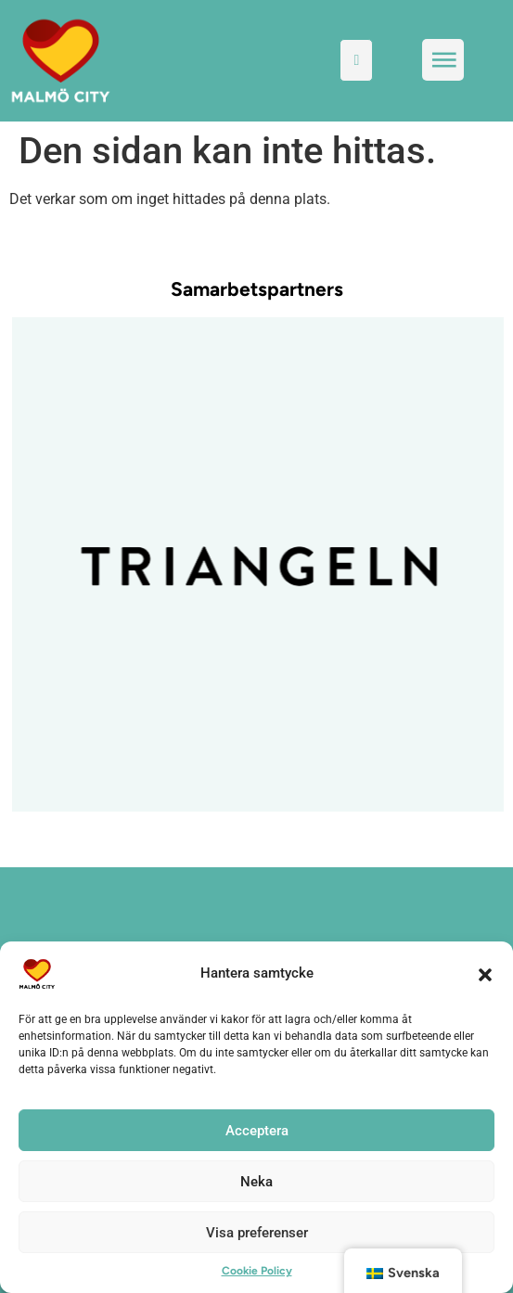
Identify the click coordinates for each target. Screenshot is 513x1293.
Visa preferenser (257, 1232)
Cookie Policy (257, 1270)
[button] (485, 974)
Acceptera (257, 1130)
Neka (256, 1181)
